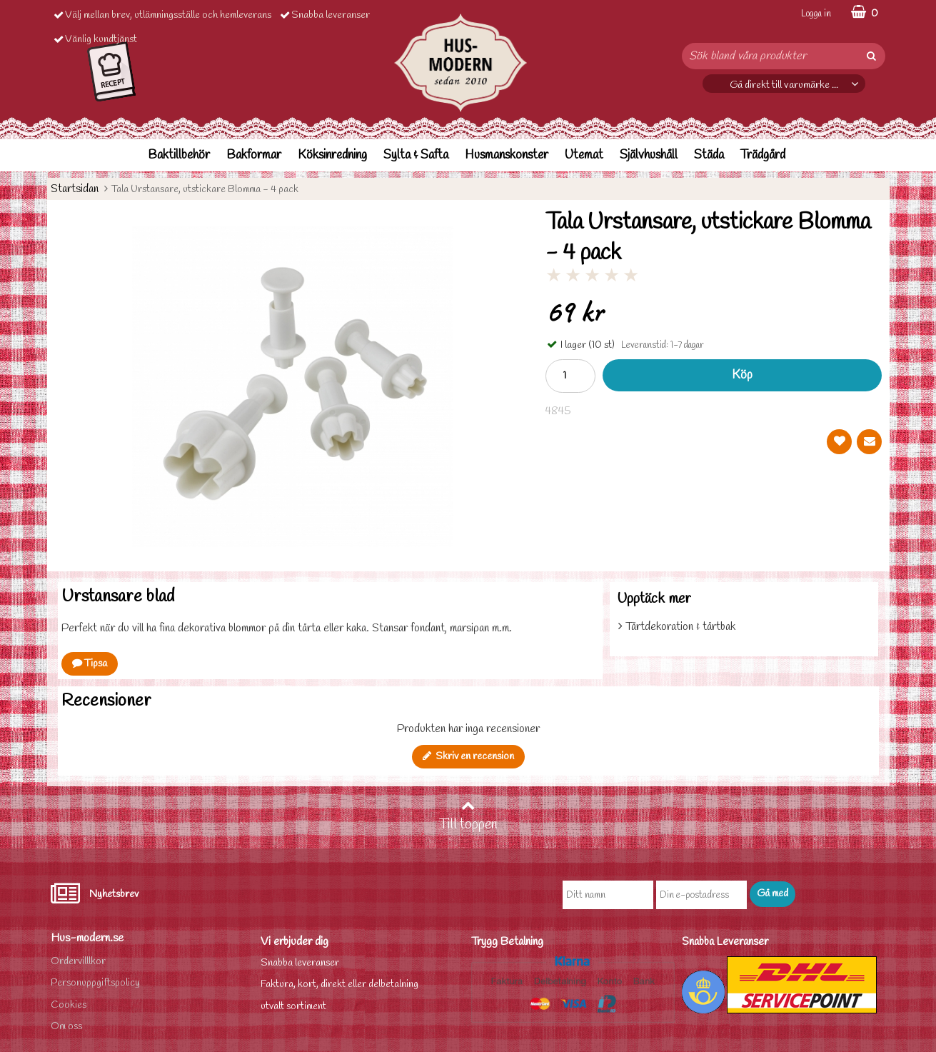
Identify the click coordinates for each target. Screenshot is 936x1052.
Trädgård (762, 155)
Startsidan (75, 188)
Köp (742, 375)
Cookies (68, 1005)
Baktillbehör (179, 155)
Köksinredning (332, 155)
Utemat (584, 155)
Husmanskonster (506, 155)
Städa (709, 155)
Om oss (66, 1026)
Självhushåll (649, 155)
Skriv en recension (468, 756)
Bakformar (253, 155)
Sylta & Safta (415, 155)
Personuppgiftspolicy (95, 983)
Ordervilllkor (78, 961)
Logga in (816, 14)
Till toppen (468, 816)
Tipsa (89, 664)
